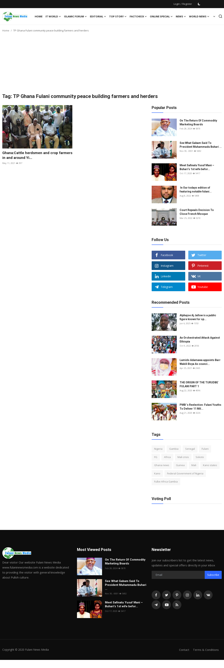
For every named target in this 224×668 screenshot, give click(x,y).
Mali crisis (183, 457)
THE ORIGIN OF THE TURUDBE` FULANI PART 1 (199, 384)
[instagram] (187, 594)
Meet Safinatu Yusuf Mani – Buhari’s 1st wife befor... (197, 167)
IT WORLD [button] (53, 16)
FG (155, 457)
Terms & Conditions (205, 650)
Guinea (180, 465)
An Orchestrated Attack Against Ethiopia (200, 339)
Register (187, 4)
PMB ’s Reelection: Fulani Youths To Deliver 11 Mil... (200, 406)
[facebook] (156, 594)
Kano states (210, 465)
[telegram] (156, 604)
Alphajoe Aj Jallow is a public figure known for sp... (198, 317)
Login (177, 4)
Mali (193, 465)
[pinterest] (176, 594)
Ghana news (161, 465)
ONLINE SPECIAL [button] (161, 16)
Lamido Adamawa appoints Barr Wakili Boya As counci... (200, 361)
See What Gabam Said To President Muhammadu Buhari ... (201, 144)
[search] (220, 16)
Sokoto (200, 457)
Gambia (173, 448)
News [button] (181, 16)
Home (38, 16)
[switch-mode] (199, 4)
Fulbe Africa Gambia (166, 481)
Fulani (205, 448)
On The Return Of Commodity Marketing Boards (198, 122)
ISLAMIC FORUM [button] (75, 16)
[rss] (176, 604)
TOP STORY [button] (118, 16)
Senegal (190, 448)
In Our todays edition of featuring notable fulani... (196, 189)
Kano (157, 473)
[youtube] (166, 604)
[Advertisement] (112, 64)
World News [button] (199, 16)
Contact (183, 650)
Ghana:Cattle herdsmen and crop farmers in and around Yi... (31, 155)
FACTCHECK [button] (138, 16)
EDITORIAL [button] (98, 16)
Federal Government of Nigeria (185, 473)
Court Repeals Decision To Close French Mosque (197, 211)
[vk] (208, 594)
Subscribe (213, 575)
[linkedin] (197, 594)
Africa (167, 457)
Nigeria (158, 448)
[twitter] (166, 594)
